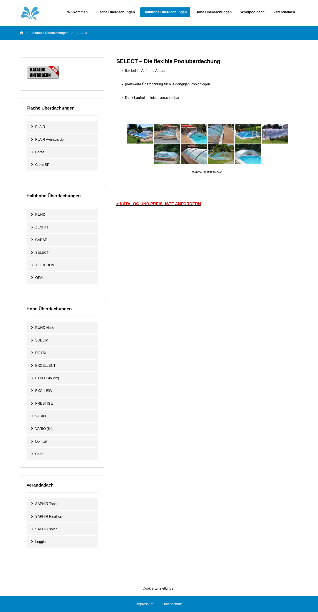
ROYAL (41, 353)
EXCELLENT (45, 365)
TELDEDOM (45, 265)
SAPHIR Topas (46, 504)
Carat (39, 152)
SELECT (42, 252)
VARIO (40, 416)
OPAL (39, 278)
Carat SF (42, 165)
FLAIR (40, 127)
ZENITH (41, 227)
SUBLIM (41, 340)
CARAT (41, 240)
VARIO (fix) (44, 429)
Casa (39, 454)
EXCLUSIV (43, 391)
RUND (40, 214)
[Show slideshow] (207, 172)
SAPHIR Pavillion (48, 516)
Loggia (40, 542)
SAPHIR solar (46, 529)
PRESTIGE (44, 403)
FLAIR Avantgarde (49, 139)
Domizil (41, 441)
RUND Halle (44, 328)
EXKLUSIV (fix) (47, 378)
